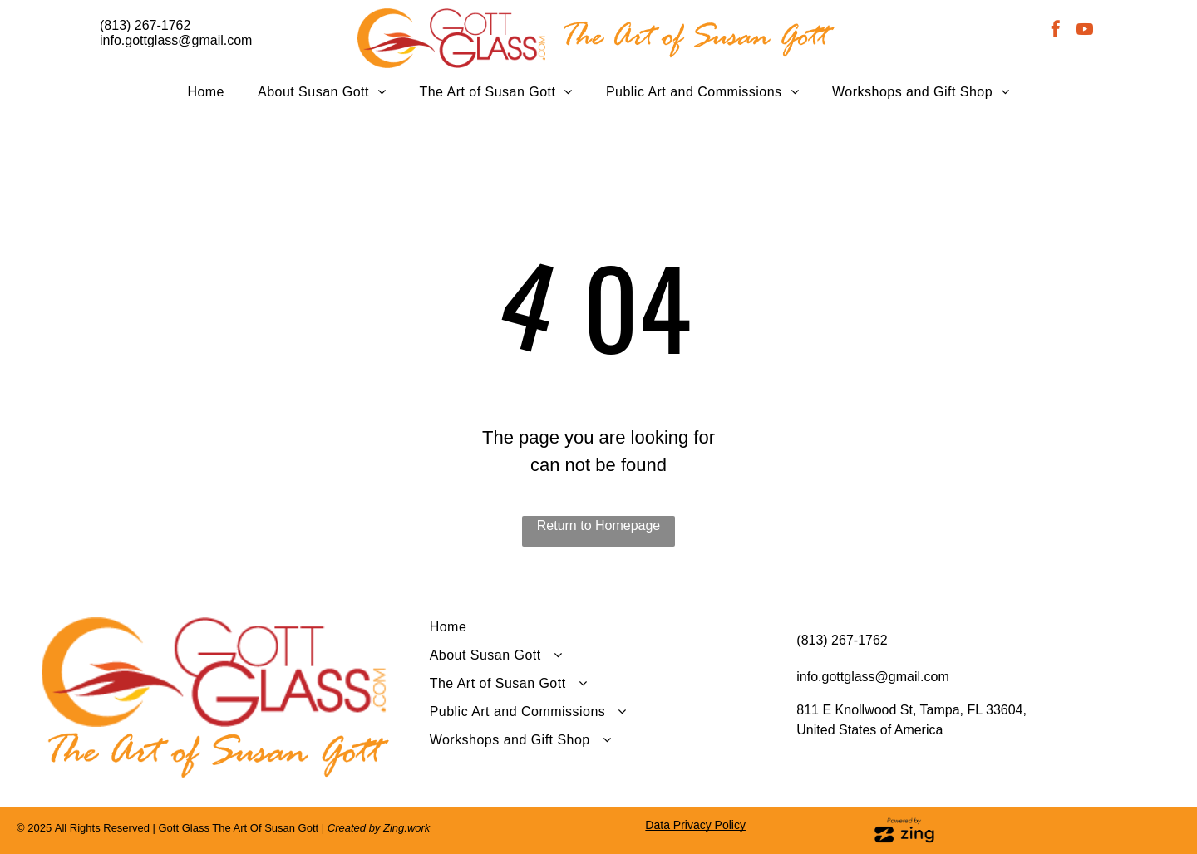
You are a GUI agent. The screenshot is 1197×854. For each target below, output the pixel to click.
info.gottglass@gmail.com (176, 40)
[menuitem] (205, 92)
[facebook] (1055, 31)
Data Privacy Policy (695, 825)
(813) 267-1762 (145, 25)
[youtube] (1084, 31)
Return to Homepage (599, 525)
